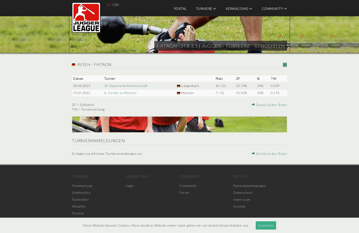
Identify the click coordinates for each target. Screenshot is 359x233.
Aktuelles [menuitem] (79, 206)
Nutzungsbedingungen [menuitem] (249, 186)
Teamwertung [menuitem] (82, 186)
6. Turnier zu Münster (120, 93)
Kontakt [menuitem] (239, 206)
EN (116, 5)
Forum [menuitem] (184, 192)
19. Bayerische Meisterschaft (126, 86)
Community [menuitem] (274, 9)
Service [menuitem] (240, 176)
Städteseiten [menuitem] (81, 192)
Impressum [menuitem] (241, 199)
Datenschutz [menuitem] (243, 192)
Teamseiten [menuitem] (80, 199)
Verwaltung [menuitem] (239, 9)
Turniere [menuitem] (206, 9)
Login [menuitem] (130, 186)
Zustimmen (266, 225)
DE (109, 5)
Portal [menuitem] (180, 9)
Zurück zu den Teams (269, 105)
